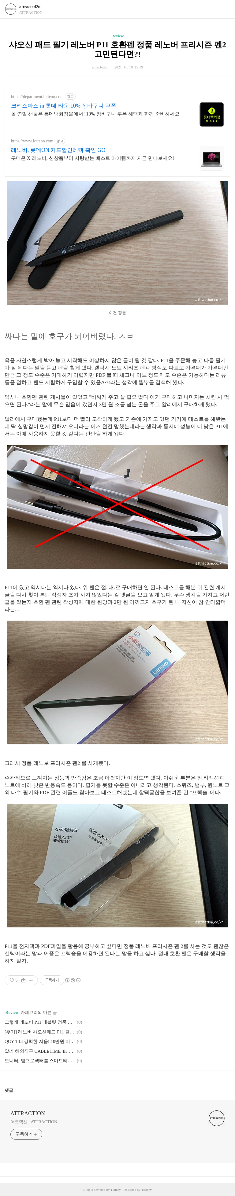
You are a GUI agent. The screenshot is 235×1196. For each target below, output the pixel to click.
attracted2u (29, 7)
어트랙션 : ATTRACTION (33, 1122)
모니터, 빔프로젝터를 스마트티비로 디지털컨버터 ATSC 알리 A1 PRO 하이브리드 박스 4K (40, 1060)
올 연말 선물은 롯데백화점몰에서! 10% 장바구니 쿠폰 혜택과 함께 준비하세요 (95, 113)
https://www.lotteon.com (32, 141)
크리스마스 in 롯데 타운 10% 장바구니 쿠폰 (63, 106)
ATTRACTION (27, 1113)
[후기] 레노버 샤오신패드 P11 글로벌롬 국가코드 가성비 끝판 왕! (40, 1031)
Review (117, 36)
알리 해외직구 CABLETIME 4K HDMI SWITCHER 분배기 (40, 1051)
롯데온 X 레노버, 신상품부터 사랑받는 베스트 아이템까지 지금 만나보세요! (92, 158)
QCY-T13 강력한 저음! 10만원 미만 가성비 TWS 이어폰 (40, 1041)
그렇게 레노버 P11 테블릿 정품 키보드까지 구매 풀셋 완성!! (40, 1022)
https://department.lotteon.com (37, 96)
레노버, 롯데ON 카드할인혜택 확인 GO (58, 150)
